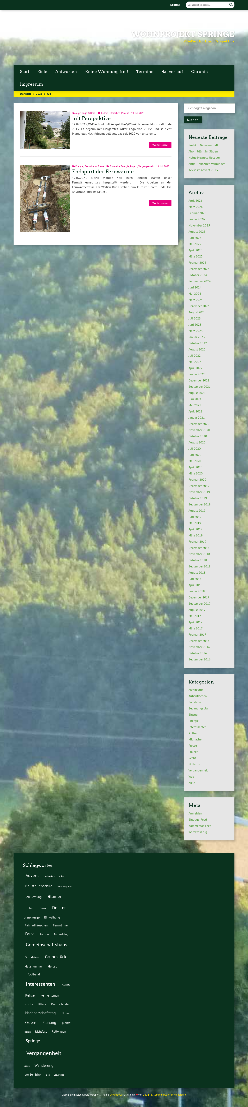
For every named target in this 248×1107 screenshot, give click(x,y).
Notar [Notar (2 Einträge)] (65, 1013)
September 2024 (200, 281)
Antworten (66, 71)
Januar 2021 (197, 417)
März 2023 (196, 331)
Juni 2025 (195, 238)
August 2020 (197, 442)
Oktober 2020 (198, 436)
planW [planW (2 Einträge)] (66, 1023)
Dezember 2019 (199, 486)
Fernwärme (90, 166)
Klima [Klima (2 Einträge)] (42, 1004)
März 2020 (196, 473)
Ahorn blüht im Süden (203, 151)
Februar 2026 (197, 213)
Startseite (25, 94)
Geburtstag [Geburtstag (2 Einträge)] (61, 934)
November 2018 (199, 554)
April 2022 (195, 368)
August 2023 (197, 312)
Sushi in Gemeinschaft (203, 145)
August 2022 (197, 349)
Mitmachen (114, 113)
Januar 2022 (197, 374)
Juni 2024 (195, 287)
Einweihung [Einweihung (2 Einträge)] (52, 917)
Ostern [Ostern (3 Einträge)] (30, 1022)
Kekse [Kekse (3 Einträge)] (30, 995)
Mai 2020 (195, 461)
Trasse (101, 166)
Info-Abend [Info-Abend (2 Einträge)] (32, 974)
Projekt (125, 113)
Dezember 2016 (199, 641)
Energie (79, 166)
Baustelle (115, 166)
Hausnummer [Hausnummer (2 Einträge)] (34, 966)
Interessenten (198, 727)
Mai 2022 (195, 362)
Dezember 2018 (199, 548)
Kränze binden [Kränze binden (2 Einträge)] (60, 1004)
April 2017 (195, 622)
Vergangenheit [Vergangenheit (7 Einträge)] (43, 1053)
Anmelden (195, 813)
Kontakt (175, 4)
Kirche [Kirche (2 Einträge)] (29, 1004)
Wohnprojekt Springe (182, 34)
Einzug (193, 714)
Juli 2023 (195, 318)
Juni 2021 (195, 399)
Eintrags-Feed (198, 819)
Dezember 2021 (199, 380)
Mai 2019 (195, 523)
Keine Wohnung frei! (106, 71)
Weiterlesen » (160, 144)
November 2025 (199, 225)
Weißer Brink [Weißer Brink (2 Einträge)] (33, 1074)
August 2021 (197, 393)
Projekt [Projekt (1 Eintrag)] (27, 1031)
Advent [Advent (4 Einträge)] (32, 875)
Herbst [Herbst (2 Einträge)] (52, 966)
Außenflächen (198, 696)
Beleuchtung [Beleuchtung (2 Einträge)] (33, 897)
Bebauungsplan (199, 708)
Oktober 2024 (198, 275)
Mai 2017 (195, 616)
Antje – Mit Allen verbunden (207, 164)
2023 (39, 94)
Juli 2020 (195, 448)
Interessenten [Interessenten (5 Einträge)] (40, 984)
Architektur (196, 690)
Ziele (42, 71)
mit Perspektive (91, 118)
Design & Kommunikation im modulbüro (164, 1094)
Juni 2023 (195, 324)
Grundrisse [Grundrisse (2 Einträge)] (32, 957)
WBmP (91, 113)
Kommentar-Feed (200, 826)
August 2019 (197, 510)
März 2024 (196, 300)
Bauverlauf (172, 71)
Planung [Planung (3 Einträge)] (49, 1022)
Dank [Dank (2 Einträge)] (43, 908)
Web (191, 776)
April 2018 (195, 585)
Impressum (31, 84)
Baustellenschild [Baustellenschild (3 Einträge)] (39, 885)
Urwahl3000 (115, 1094)
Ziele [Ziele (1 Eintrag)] (48, 1074)
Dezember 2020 (199, 424)
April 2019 (195, 529)
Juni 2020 (195, 455)
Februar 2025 (197, 262)
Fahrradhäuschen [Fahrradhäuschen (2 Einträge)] (36, 925)
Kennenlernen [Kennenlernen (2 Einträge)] (49, 995)
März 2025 (196, 256)
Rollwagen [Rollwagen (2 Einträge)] (59, 1031)
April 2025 (195, 250)
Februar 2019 (197, 541)
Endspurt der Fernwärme (103, 172)
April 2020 (195, 467)
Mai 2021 (195, 405)
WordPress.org (198, 832)
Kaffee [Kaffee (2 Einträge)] (66, 984)
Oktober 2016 (198, 653)
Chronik (199, 71)
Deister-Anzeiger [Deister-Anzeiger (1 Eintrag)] (32, 917)
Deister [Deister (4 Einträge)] (59, 907)
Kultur (104, 113)
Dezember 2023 (199, 306)
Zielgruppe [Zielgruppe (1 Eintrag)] (59, 1074)
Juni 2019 (195, 517)
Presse (193, 745)
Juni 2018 (195, 579)
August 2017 (197, 610)
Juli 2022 (195, 355)
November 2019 (199, 492)
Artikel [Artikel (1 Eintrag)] (62, 876)
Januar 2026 (197, 219)
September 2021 (200, 386)
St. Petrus (195, 764)
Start (24, 71)
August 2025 (197, 231)
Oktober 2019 (198, 498)
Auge (78, 113)
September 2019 (200, 504)
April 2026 (195, 200)
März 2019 (196, 535)
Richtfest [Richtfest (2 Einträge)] (41, 1031)
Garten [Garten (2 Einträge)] (44, 934)
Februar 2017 (197, 634)
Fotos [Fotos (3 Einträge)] (29, 933)
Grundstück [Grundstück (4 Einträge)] (55, 956)
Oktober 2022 (198, 343)
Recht (192, 758)
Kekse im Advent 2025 (203, 170)
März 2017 (196, 628)
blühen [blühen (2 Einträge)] (29, 908)
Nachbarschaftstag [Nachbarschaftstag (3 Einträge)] (40, 1012)
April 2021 (195, 411)
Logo (84, 113)
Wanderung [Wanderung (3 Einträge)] (43, 1065)
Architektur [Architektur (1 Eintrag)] (50, 876)
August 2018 (197, 572)
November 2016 (199, 647)
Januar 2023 (197, 337)
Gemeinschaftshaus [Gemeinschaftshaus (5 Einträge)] (46, 944)
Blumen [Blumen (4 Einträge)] (55, 896)
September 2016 (200, 659)
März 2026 (196, 207)
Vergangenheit (146, 166)
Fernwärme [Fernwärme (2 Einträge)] (60, 925)
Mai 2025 (195, 244)
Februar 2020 (197, 479)
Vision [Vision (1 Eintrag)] (27, 1066)
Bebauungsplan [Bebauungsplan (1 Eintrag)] (64, 886)
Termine (144, 71)
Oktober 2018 (198, 560)
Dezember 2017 (199, 597)
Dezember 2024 (199, 269)
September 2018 (200, 566)
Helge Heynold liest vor (204, 157)
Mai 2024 (195, 293)
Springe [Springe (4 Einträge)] (33, 1040)
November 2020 (199, 430)
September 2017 (200, 603)
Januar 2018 (197, 591)
